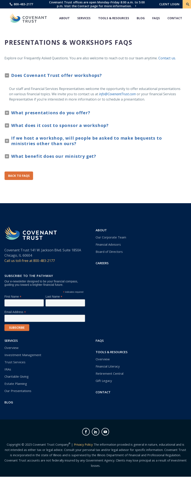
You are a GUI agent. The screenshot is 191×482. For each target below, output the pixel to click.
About (64, 18)
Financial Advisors (108, 244)
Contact (174, 18)
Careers (102, 263)
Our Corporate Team (111, 237)
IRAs (7, 369)
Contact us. (167, 58)
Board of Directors (109, 251)
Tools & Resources (113, 18)
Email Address (15, 312)
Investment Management (22, 355)
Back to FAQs (19, 176)
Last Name (53, 297)
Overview (11, 348)
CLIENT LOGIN (169, 4)
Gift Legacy (104, 381)
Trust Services (14, 362)
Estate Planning (15, 383)
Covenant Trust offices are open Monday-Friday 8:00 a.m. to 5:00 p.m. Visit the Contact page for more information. (97, 4)
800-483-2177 (23, 4)
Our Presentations (17, 391)
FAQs (156, 18)
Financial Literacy (108, 366)
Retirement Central (109, 373)
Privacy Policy (83, 444)
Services (84, 18)
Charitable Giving (16, 376)
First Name (12, 297)
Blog (141, 18)
